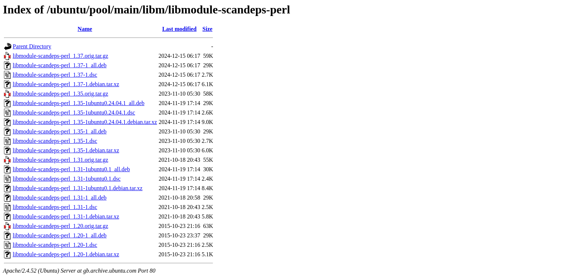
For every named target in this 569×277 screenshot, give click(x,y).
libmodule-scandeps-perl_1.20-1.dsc (55, 245)
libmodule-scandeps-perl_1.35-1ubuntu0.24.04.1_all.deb (78, 103)
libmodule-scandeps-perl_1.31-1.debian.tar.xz (66, 216)
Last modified (179, 29)
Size (207, 29)
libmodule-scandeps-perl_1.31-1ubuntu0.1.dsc (66, 179)
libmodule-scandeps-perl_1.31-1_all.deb (60, 197)
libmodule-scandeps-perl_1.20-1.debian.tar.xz (66, 254)
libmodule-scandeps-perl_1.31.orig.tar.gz (60, 160)
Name (85, 29)
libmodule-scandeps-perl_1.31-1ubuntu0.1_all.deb (71, 169)
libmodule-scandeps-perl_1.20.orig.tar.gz (60, 226)
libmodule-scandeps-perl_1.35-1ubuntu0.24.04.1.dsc (74, 112)
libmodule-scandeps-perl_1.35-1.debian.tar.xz (66, 150)
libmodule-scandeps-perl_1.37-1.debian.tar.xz (66, 84)
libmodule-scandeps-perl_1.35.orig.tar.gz (60, 94)
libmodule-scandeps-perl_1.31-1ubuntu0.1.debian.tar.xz (78, 188)
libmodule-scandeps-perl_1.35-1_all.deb (60, 131)
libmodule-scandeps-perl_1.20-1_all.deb (60, 235)
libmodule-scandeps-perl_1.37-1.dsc (55, 75)
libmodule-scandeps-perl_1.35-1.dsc (55, 141)
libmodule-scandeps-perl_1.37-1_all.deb (60, 65)
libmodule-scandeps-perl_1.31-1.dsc (55, 207)
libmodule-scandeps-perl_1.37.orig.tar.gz (60, 56)
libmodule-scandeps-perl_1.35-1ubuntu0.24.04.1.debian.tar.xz (85, 122)
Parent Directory (32, 46)
